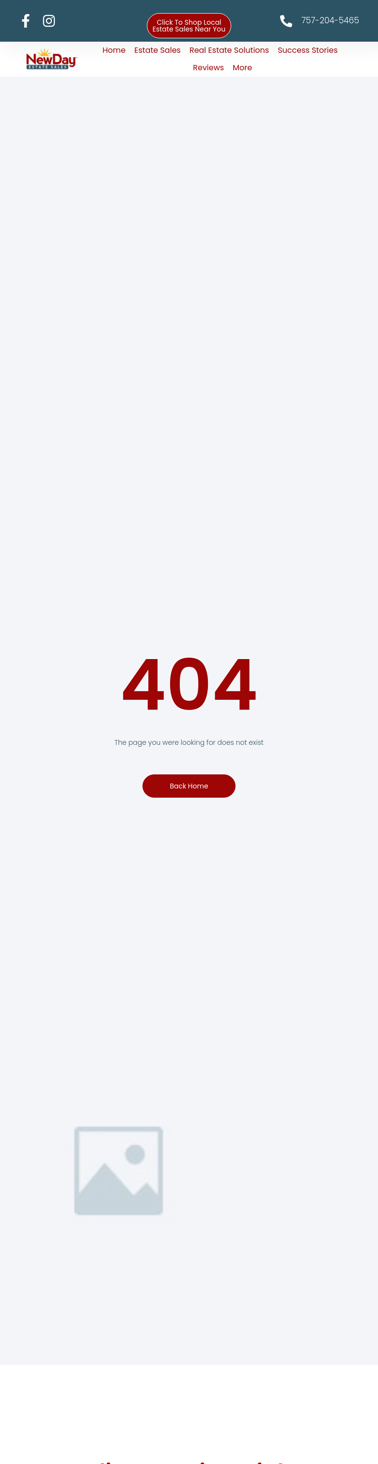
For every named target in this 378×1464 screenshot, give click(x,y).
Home (114, 50)
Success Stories (308, 50)
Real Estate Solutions (229, 50)
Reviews (208, 67)
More (242, 67)
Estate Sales (157, 50)
